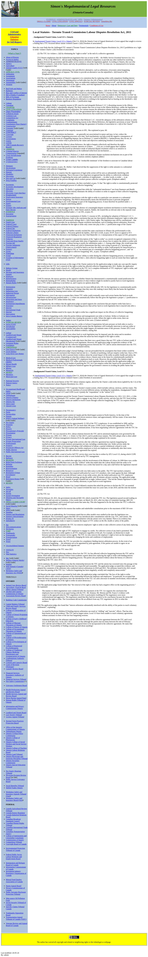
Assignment (10, 76)
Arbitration (10, 74)
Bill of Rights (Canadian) (15, 95)
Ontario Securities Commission (12, 762)
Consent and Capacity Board (16, 663)
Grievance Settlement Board (16, 686)
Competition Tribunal (14, 842)
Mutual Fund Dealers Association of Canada (14, 881)
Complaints (10, 120)
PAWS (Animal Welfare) (15, 418)
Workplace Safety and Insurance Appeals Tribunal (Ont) (16, 794)
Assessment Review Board (16, 596)
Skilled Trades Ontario (14, 788)
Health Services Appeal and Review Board (16, 695)
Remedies (9, 466)
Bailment (9, 91)
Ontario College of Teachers (16, 748)
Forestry (9, 249)
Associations (10, 78)
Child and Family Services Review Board (16, 607)
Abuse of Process (12, 57)
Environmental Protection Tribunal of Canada (15, 849)
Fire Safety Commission (15, 681)
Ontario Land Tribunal (14, 754)
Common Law (11, 116)
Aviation (9, 84)
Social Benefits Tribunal (15, 786)
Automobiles (10, 82)
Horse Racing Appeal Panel (16, 698)
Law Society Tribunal (14, 715)
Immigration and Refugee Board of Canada (15, 864)
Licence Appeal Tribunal (15, 717)
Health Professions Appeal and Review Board (16, 691)
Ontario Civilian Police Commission (14, 735)
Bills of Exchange (12, 97)
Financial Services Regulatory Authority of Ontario (15, 675)
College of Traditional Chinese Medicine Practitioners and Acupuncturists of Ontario (15, 653)
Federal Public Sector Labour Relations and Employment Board (14, 857)
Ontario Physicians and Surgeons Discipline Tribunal (17, 757)
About (54, 26)
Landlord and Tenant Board (16, 713)
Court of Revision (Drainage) (12, 666)
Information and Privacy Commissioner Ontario (15, 707)
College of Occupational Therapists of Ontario (15, 630)
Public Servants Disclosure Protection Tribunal (16, 893)
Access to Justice (12, 59)
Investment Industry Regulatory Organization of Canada (16, 873)
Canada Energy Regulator (15, 813)
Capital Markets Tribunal (15, 604)
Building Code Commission (16, 600)
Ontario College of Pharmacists (13, 739)
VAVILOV (10, 550)
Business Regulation (13, 99)
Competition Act (12, 118)
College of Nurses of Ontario (16, 627)
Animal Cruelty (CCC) (14, 68)
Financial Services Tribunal (16, 679)
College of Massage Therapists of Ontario (14, 624)
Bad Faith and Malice (14, 89)
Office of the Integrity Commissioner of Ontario (15, 728)
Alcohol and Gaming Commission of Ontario (14, 593)
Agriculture (10, 66)
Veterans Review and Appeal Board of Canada (16, 924)
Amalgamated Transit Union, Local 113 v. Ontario (53, 41)
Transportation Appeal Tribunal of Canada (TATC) (16, 918)
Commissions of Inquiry (15, 840)
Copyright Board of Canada (16, 844)
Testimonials (83, 26)
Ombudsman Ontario (14, 731)
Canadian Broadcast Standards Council (13, 820)
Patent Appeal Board (13, 886)
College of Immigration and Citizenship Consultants (16, 837)
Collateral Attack (12, 114)
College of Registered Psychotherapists (14, 647)
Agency (9, 64)
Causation (9, 105)
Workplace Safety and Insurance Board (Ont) (14, 799)
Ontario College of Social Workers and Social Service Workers (16, 744)
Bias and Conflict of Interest (16, 93)
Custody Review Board (14, 669)
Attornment (10, 80)
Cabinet (9, 103)
